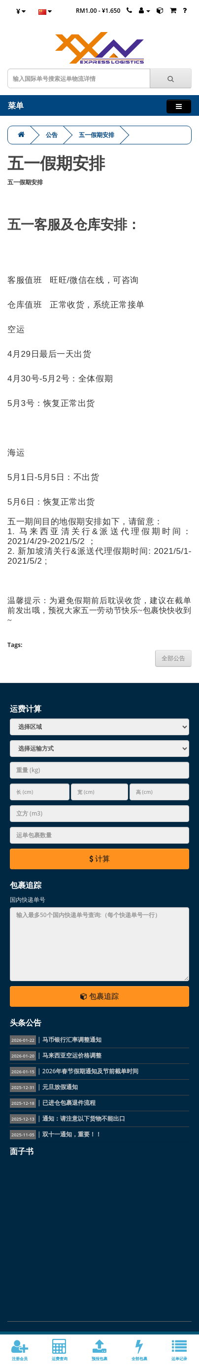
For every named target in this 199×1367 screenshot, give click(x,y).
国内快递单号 (27, 899)
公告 (52, 135)
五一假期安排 (96, 135)
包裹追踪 (99, 996)
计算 (99, 858)
